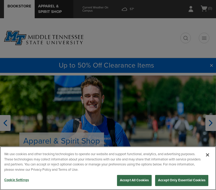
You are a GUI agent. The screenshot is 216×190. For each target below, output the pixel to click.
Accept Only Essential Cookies (181, 180)
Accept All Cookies (134, 180)
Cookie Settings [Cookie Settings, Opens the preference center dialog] (16, 180)
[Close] (207, 155)
